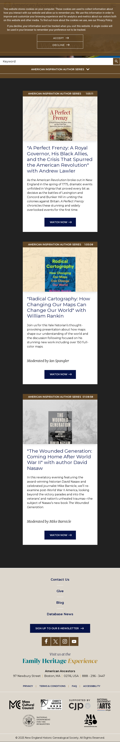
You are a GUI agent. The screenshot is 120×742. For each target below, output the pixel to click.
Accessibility (91, 686)
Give (60, 591)
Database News (60, 614)
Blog (60, 603)
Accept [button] (58, 38)
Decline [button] (58, 45)
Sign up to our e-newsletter (57, 628)
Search (116, 61)
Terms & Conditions (52, 686)
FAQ (74, 686)
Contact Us (60, 580)
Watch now (58, 222)
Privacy (28, 686)
